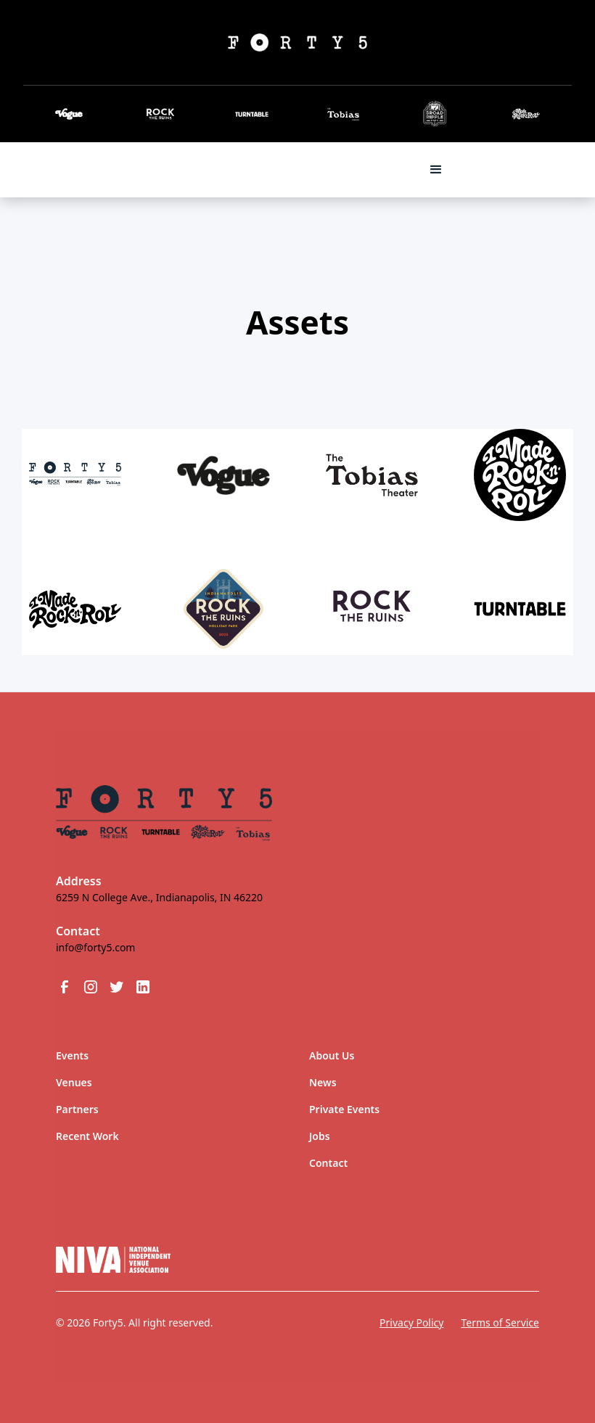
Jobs (319, 1136)
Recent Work (87, 1136)
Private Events (344, 1109)
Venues (74, 1082)
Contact (328, 1163)
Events (72, 1055)
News (323, 1082)
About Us (331, 1055)
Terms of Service (500, 1322)
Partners (77, 1109)
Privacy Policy (411, 1322)
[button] (436, 170)
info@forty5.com (95, 947)
